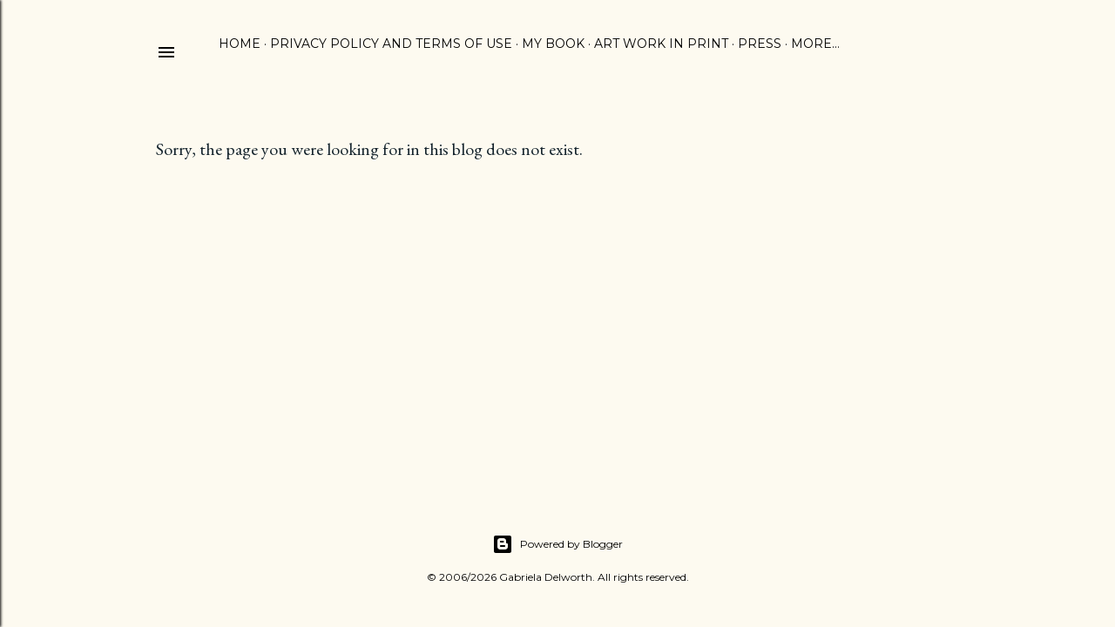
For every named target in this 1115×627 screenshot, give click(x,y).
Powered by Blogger (557, 544)
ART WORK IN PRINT (661, 43)
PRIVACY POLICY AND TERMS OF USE (391, 43)
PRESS (759, 43)
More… (815, 43)
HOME (239, 43)
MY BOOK (553, 43)
